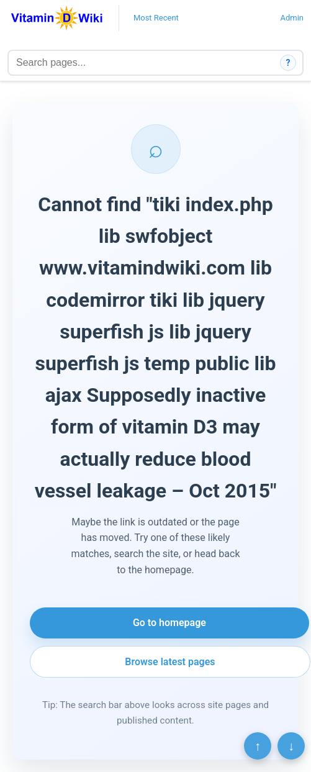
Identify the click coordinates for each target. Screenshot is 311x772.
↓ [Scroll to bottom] (291, 746)
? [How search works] (288, 63)
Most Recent (156, 17)
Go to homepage (169, 623)
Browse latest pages (170, 662)
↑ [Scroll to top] (258, 746)
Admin (292, 17)
